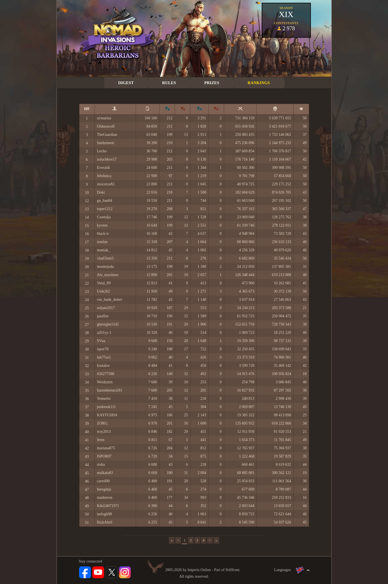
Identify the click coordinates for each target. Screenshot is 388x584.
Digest (126, 83)
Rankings (259, 83)
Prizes (211, 83)
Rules (169, 83)
